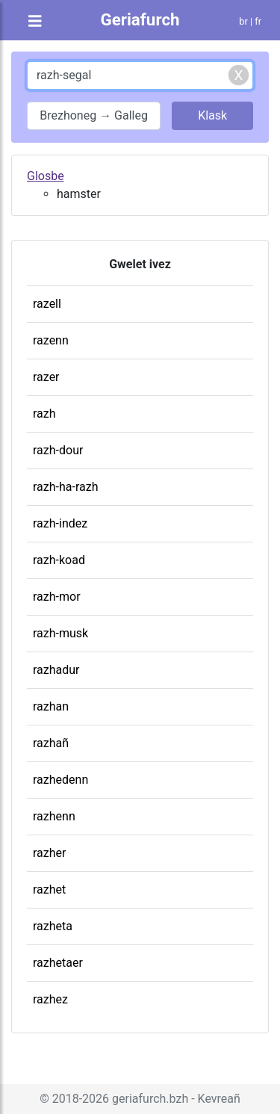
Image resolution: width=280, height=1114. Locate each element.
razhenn (54, 816)
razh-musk (60, 633)
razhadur (56, 670)
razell (47, 304)
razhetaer (58, 963)
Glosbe (45, 176)
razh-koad (59, 560)
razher (49, 853)
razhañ (51, 743)
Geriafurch (139, 19)
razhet (49, 889)
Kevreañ (219, 1099)
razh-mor (57, 597)
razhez (50, 999)
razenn (51, 340)
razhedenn (60, 780)
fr (258, 21)
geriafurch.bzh (150, 1099)
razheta (52, 926)
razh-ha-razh (65, 487)
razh (44, 413)
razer (46, 377)
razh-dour (58, 450)
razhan (51, 706)
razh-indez (60, 523)
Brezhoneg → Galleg (94, 115)
